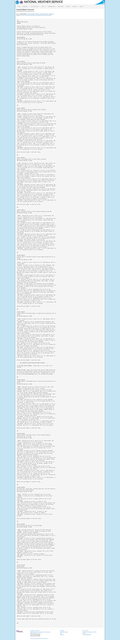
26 (48, 15)
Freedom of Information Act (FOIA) (89, 632)
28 (50, 15)
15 (34, 15)
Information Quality (64, 632)
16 (35, 15)
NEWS (68, 6)
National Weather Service (35, 633)
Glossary (62, 634)
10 (27, 15)
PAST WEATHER (35, 6)
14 (32, 15)
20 (40, 15)
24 (45, 15)
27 (49, 15)
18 (37, 15)
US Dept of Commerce (34, 630)
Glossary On (51, 13)
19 (39, 15)
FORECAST (26, 6)
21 (41, 15)
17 (36, 15)
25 (46, 15)
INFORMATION (51, 6)
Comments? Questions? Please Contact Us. (39, 638)
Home (17, 13)
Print (41, 13)
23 (44, 15)
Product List (45, 13)
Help (61, 633)
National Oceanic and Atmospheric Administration (40, 632)
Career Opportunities (86, 634)
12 (30, 15)
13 (31, 15)
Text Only (37, 13)
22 (42, 15)
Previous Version (30, 13)
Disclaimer (62, 630)
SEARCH (75, 6)
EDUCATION (61, 6)
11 (28, 15)
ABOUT (82, 6)
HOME (19, 6)
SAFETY (43, 6)
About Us (84, 633)
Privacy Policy (85, 630)
